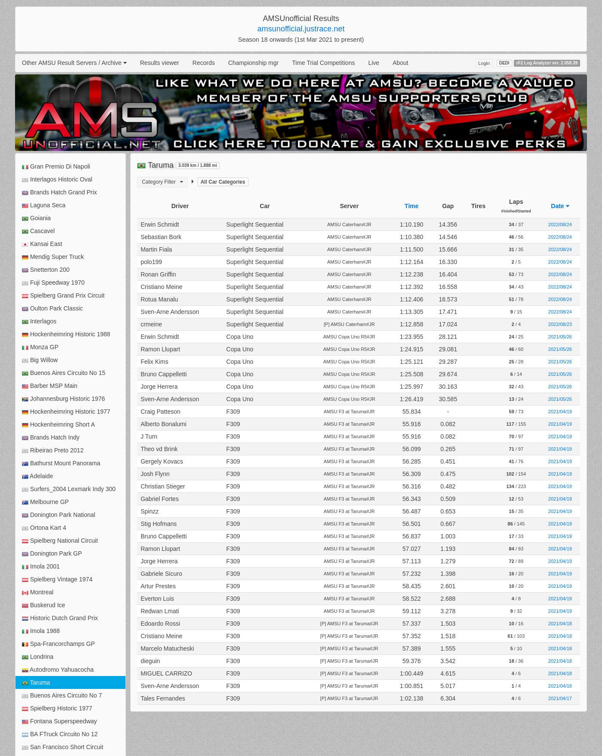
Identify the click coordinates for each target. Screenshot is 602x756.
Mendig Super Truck (53, 257)
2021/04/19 (560, 411)
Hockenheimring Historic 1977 (66, 411)
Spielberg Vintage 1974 (57, 579)
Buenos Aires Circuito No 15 (63, 373)
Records (204, 62)
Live (373, 62)
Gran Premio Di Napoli (56, 166)
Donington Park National (58, 515)
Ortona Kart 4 (44, 528)
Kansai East (42, 244)
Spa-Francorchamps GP (58, 644)
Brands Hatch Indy (50, 437)
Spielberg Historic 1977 (57, 708)
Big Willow (40, 360)
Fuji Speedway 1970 (53, 282)
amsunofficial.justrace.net (301, 29)
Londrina (37, 657)
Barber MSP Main (49, 386)
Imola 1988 (41, 631)
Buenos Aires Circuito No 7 (62, 695)
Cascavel (38, 231)
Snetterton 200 (46, 270)
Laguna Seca (43, 205)
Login (484, 63)
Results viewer (159, 62)
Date (560, 206)
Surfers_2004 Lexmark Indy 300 (69, 489)
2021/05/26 (560, 336)
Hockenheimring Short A (58, 424)
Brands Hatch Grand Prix (59, 192)
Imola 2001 (41, 566)
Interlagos (39, 321)
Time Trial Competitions (323, 62)
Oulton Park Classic (52, 308)
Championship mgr (253, 62)
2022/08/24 (560, 224)
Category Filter (162, 182)
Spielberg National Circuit (60, 540)
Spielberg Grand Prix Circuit (63, 295)
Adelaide (37, 476)
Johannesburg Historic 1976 (63, 399)
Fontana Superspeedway (59, 721)
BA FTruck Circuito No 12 (60, 734)
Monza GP (40, 347)
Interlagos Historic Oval (57, 179)
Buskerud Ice (43, 605)
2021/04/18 (560, 623)
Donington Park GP (52, 553)
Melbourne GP (45, 502)
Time (412, 206)
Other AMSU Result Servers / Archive (74, 62)
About (401, 62)
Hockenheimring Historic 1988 (66, 334)
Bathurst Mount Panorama (61, 463)
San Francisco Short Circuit (62, 747)
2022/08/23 (560, 324)
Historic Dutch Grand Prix (60, 618)
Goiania (36, 218)
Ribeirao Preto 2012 (52, 450)
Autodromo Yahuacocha (58, 669)
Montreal (37, 592)
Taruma (36, 682)
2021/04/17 (560, 698)
